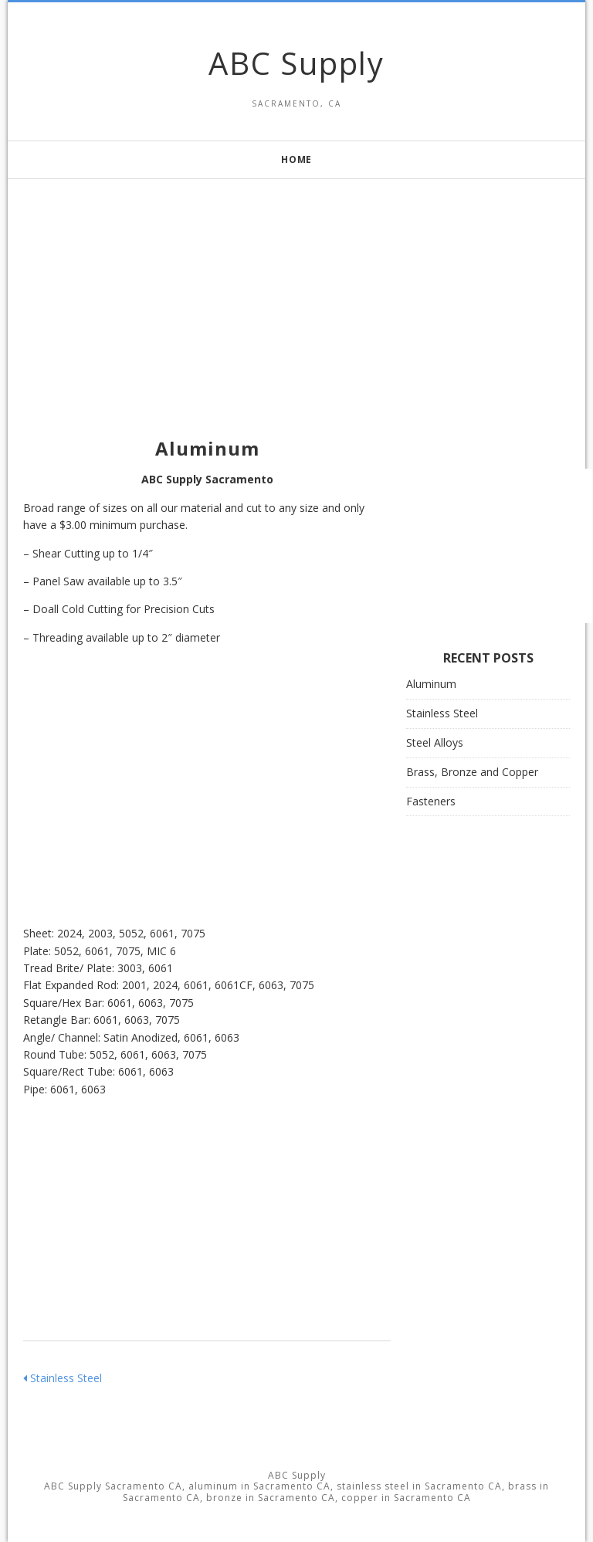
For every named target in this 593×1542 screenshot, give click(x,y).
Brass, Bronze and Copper (472, 771)
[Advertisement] (296, 287)
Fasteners (431, 801)
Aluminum (431, 683)
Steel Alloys (434, 742)
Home (296, 159)
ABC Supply (296, 63)
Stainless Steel (62, 1378)
